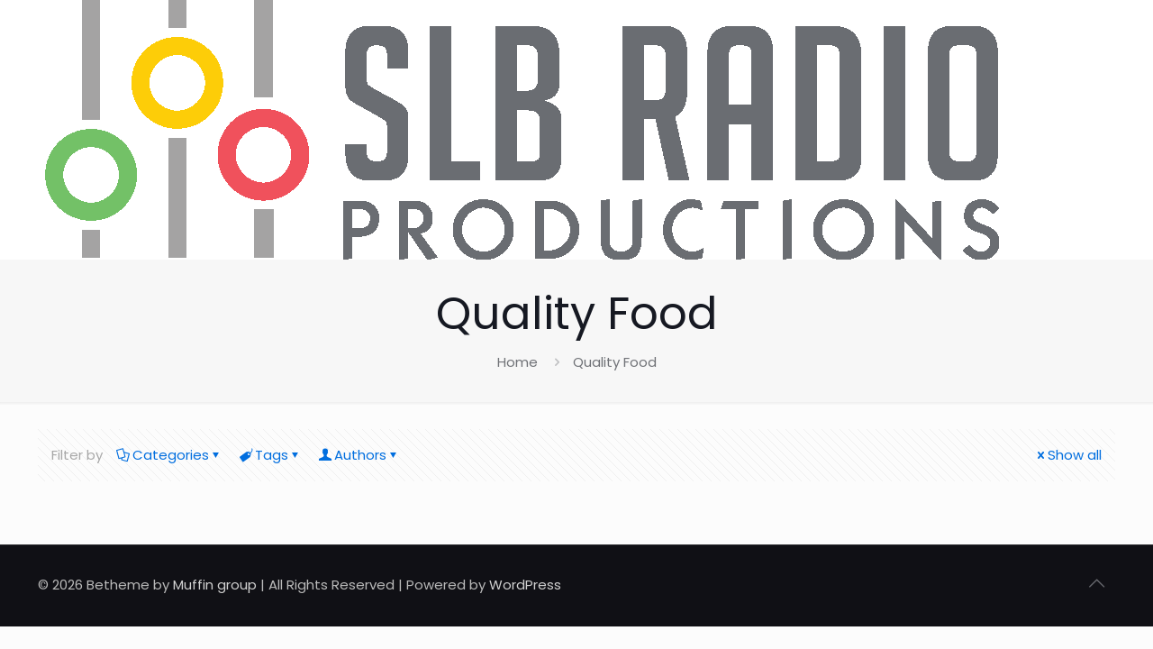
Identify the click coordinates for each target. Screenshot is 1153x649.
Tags (270, 454)
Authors (359, 454)
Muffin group (215, 584)
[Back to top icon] (1096, 583)
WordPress (525, 584)
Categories (169, 454)
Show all (1068, 454)
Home (517, 361)
